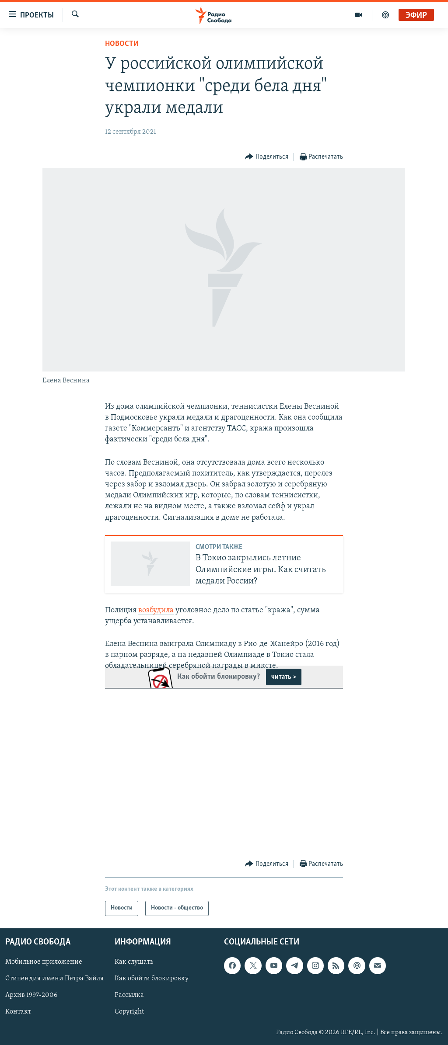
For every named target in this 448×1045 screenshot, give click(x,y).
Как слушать (134, 961)
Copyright (129, 1011)
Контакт (18, 1011)
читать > (283, 677)
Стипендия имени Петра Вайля (54, 978)
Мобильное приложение (43, 961)
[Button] (266, 157)
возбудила (156, 610)
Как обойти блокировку (152, 978)
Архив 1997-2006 (31, 995)
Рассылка (129, 995)
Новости (122, 44)
